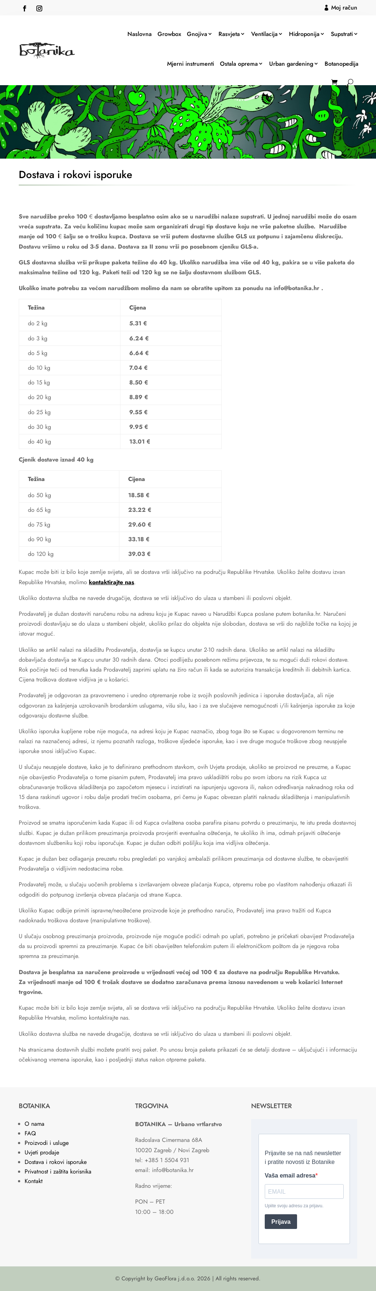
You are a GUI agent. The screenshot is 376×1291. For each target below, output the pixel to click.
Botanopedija (341, 63)
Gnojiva (197, 34)
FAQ (30, 1133)
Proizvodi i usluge (47, 1143)
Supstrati (342, 34)
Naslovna (139, 34)
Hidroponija (304, 34)
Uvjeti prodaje (42, 1152)
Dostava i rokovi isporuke (56, 1162)
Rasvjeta (229, 34)
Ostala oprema (239, 63)
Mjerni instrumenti (190, 63)
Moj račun (344, 7)
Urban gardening (291, 63)
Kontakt (34, 1181)
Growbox (169, 34)
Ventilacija (264, 34)
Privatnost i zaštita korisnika (58, 1171)
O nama (34, 1124)
